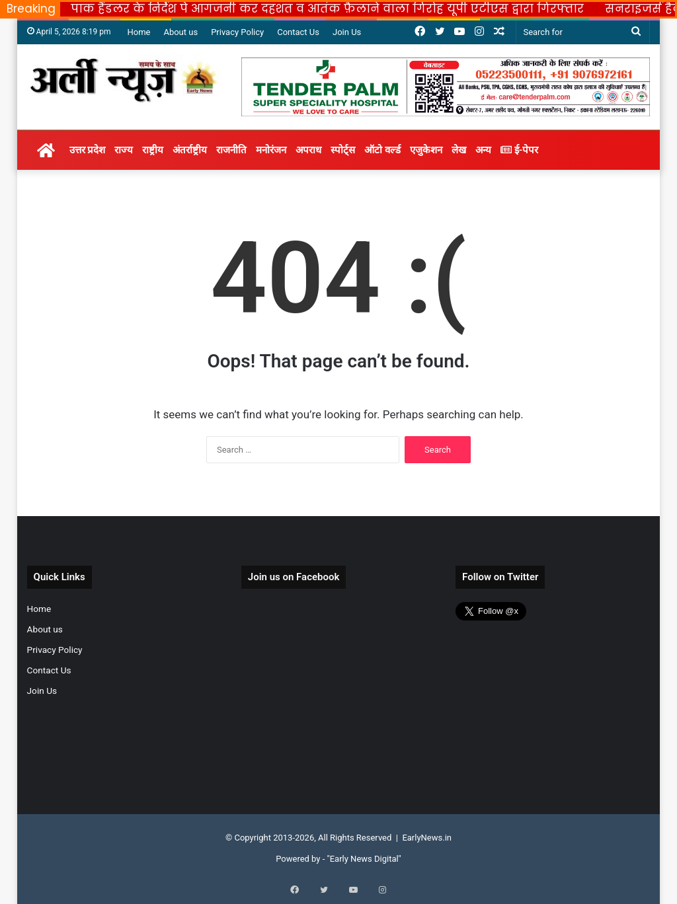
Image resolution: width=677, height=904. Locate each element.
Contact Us (298, 32)
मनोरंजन (271, 150)
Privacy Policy (237, 32)
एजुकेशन (426, 150)
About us (180, 32)
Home (138, 32)
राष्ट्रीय (152, 150)
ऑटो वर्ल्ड (382, 150)
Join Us (347, 32)
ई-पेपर (519, 150)
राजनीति (231, 150)
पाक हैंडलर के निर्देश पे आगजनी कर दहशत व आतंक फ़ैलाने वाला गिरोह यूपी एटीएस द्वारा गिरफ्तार (327, 9)
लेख (459, 150)
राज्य (123, 150)
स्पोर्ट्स (343, 150)
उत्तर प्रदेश (87, 150)
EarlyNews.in (427, 838)
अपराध (308, 150)
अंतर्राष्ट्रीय (190, 150)
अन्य (483, 150)
